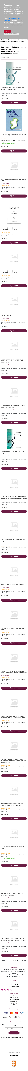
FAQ (14, 1005)
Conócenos (14, 996)
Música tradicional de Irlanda (16, 41)
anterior (3, 960)
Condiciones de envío (14, 999)
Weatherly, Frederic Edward (7, 409)
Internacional (4, 41)
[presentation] (12, 1043)
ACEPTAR (7, 31)
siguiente (24, 960)
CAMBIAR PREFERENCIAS (11, 33)
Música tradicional (23, 40)
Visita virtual (14, 1003)
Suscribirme (14, 1033)
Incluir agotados (5, 57)
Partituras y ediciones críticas (9, 40)
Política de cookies (14, 997)
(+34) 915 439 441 (14, 984)
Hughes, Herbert (5, 183)
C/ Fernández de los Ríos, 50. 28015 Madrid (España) (14, 983)
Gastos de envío (14, 1001)
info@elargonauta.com (14, 986)
